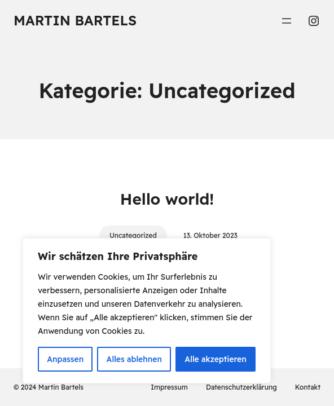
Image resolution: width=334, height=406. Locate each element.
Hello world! (167, 199)
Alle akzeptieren (215, 359)
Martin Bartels (75, 20)
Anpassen (65, 359)
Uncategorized (133, 235)
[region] (147, 310)
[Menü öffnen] (286, 21)
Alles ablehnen (134, 359)
